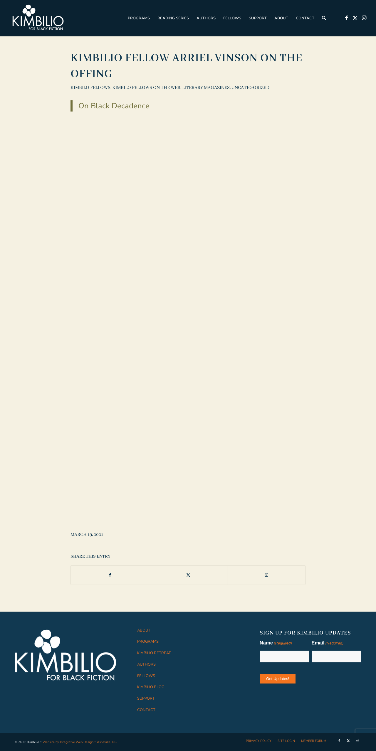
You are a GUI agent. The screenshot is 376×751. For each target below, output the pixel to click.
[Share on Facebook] (110, 575)
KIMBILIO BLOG (150, 687)
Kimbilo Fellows (90, 88)
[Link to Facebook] (346, 17)
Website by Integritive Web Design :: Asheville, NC (80, 742)
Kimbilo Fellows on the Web (146, 88)
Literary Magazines (206, 88)
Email (327, 643)
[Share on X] (188, 575)
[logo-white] (38, 18)
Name (276, 643)
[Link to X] (355, 17)
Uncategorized (250, 88)
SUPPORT (146, 698)
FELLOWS (146, 676)
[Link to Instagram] (364, 17)
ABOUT (143, 630)
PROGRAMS (148, 641)
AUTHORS (146, 664)
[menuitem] (139, 18)
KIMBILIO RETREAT (154, 653)
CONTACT (146, 710)
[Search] (324, 18)
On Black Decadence (114, 106)
